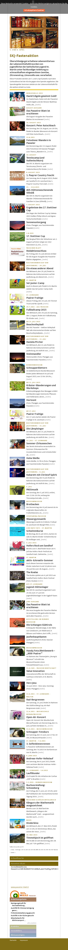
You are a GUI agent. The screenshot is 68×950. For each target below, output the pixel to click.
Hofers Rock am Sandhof (39, 545)
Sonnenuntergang (36, 222)
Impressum (24, 940)
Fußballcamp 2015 (36, 310)
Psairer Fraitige (34, 298)
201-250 (40, 849)
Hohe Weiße (33, 458)
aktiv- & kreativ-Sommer (39, 560)
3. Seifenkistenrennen (38, 744)
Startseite (13, 940)
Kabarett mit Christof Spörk (41, 475)
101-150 (30, 849)
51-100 (26, 849)
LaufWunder (33, 773)
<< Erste (12, 849)
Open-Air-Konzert (36, 717)
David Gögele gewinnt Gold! (41, 96)
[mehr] (38, 105)
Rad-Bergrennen (35, 699)
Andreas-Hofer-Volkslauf (39, 758)
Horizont (31, 400)
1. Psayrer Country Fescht (40, 175)
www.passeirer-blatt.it (20, 887)
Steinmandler (33, 354)
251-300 (45, 849)
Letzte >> (13, 852)
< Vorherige (17, 849)
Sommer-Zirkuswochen (39, 443)
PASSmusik (32, 489)
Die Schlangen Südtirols (39, 625)
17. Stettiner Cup (35, 236)
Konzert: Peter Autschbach (41, 125)
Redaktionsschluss (36, 251)
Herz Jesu (31, 683)
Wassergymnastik (36, 519)
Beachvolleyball (35, 324)
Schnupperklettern (36, 368)
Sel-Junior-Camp (35, 283)
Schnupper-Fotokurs (37, 732)
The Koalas (32, 572)
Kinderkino (32, 823)
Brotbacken (32, 504)
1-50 (22, 849)
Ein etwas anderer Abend (39, 268)
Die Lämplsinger (35, 429)
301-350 (51, 849)
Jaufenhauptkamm (36, 637)
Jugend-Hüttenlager (37, 587)
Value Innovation (35, 671)
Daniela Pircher (34, 342)
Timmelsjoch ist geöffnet (39, 838)
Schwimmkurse (34, 531)
